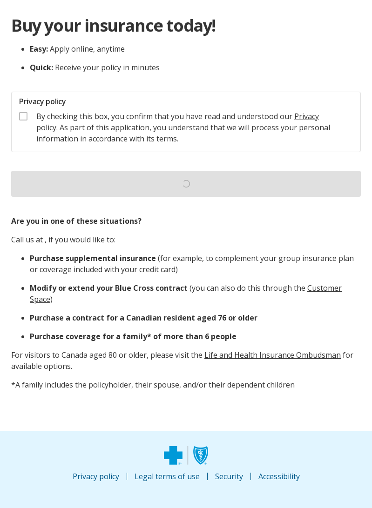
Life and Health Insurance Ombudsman (272, 355)
